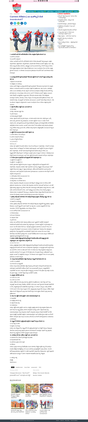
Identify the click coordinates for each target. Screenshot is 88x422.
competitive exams (19, 367)
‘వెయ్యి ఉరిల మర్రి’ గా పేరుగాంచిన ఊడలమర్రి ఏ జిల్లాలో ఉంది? (66, 33)
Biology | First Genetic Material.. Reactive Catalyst (41, 374)
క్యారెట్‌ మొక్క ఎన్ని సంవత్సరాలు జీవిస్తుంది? (66, 39)
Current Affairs (16, 13)
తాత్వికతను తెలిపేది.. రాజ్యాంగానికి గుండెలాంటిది (66, 21)
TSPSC (40, 367)
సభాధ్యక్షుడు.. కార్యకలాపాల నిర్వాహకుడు (31, 395)
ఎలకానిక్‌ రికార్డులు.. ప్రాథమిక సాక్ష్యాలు (67, 24)
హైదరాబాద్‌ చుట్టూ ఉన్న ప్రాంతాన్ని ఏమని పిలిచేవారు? (17, 411)
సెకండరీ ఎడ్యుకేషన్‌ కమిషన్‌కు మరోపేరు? (68, 30)
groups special (34, 367)
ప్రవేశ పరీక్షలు (50, 11)
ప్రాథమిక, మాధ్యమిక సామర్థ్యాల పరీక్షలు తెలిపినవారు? (15, 396)
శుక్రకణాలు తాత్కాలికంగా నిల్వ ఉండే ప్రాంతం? (67, 27)
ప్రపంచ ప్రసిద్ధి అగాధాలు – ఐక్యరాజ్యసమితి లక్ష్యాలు (68, 43)
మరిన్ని (76, 11)
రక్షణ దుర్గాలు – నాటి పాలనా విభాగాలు (67, 36)
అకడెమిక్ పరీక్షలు (31, 11)
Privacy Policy (67, 421)
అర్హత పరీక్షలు (41, 11)
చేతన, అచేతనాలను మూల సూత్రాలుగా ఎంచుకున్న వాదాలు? (31, 412)
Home (11, 13)
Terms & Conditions (74, 421)
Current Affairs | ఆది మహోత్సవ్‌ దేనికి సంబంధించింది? (45, 412)
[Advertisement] (51, 6)
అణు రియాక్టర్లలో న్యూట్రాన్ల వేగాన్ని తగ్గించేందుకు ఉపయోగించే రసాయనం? (67, 47)
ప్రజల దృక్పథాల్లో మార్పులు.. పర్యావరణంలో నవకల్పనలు (46, 395)
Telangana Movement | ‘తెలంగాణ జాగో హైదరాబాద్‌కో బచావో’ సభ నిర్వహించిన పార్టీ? (20, 374)
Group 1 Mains (27, 367)
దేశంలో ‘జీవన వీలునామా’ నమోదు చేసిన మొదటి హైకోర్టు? (68, 17)
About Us (57, 421)
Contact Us (62, 421)
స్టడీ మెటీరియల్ (69, 11)
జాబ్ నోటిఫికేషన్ (59, 11)
